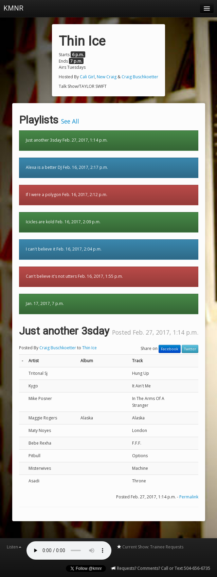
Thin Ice (89, 348)
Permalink (188, 497)
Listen (14, 547)
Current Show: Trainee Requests (149, 547)
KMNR (13, 8)
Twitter (190, 349)
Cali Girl (87, 77)
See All (70, 121)
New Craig (106, 77)
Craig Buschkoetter (140, 77)
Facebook (169, 349)
